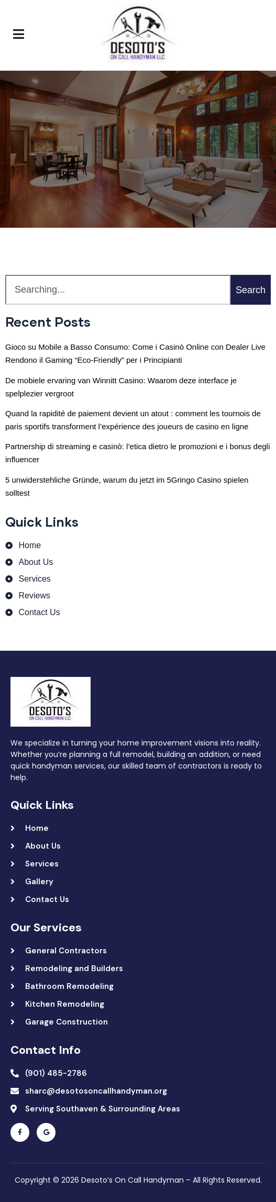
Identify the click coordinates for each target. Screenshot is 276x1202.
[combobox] (117, 290)
